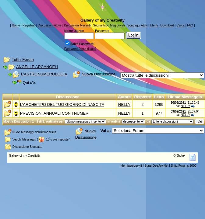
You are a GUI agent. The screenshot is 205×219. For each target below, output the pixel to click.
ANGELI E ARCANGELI (37, 66)
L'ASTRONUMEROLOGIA (44, 74)
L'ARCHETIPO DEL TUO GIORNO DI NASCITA (62, 104)
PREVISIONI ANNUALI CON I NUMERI (55, 113)
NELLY (124, 104)
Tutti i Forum (23, 59)
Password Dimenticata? (80, 48)
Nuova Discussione (98, 74)
